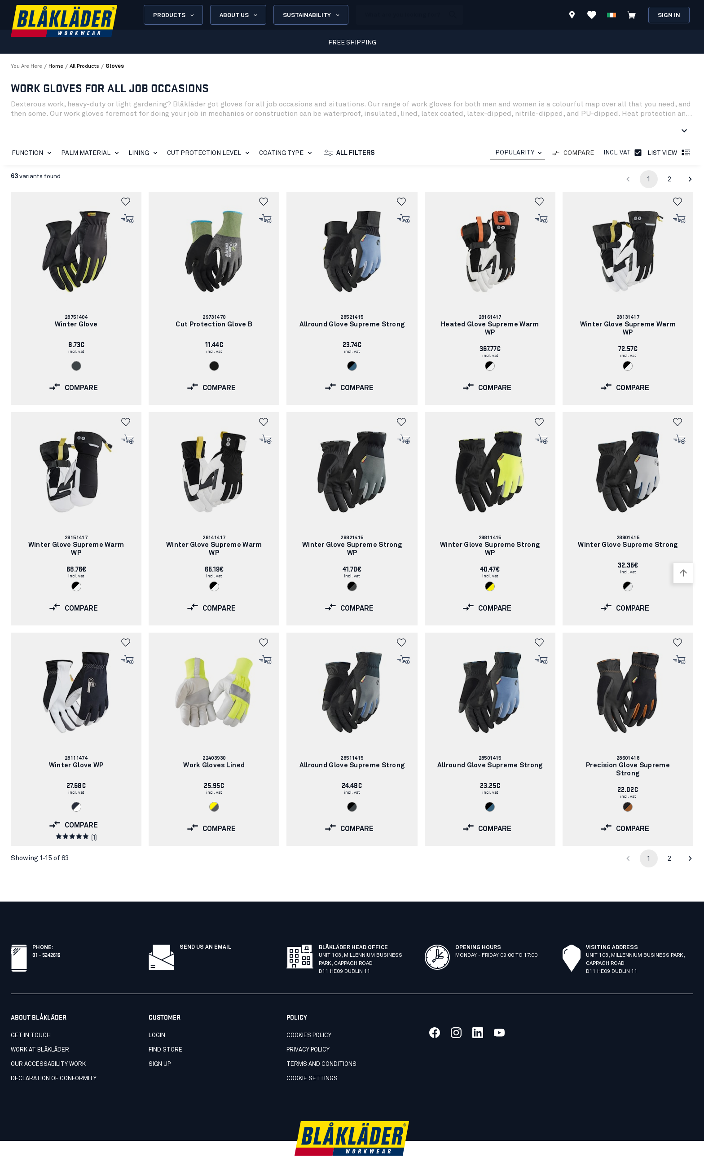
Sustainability (312, 15)
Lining (144, 153)
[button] (128, 201)
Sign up (160, 1044)
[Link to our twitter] (456, 1013)
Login (157, 1016)
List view (669, 153)
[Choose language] (611, 15)
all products (84, 66)
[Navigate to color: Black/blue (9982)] (352, 366)
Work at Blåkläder (40, 1030)
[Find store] (572, 16)
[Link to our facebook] (434, 1013)
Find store (165, 1030)
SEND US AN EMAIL (205, 927)
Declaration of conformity (54, 1059)
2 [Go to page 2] (669, 179)
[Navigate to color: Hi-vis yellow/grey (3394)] (214, 807)
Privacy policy (308, 1030)
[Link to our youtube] (499, 1013)
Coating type (287, 153)
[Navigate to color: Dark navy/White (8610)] (76, 807)
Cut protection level (210, 153)
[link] (76, 298)
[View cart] (631, 15)
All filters (349, 153)
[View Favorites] (592, 15)
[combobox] (517, 153)
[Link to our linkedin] (478, 1013)
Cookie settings (312, 1059)
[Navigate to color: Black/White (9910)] (490, 366)
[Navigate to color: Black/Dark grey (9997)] (352, 807)
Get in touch (31, 1016)
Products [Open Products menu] (174, 15)
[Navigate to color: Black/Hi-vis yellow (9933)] (490, 586)
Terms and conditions (321, 1044)
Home (55, 66)
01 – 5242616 (46, 934)
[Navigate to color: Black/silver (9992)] (628, 586)
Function (33, 153)
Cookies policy (308, 1016)
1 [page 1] (649, 179)
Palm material (91, 153)
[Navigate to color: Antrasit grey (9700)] (76, 366)
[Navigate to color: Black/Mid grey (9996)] (352, 586)
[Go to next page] (690, 179)
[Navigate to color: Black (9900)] (214, 366)
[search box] (400, 15)
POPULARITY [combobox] (514, 153)
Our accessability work (48, 1044)
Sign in (669, 15)
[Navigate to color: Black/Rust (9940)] (628, 807)
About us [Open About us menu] (239, 15)
